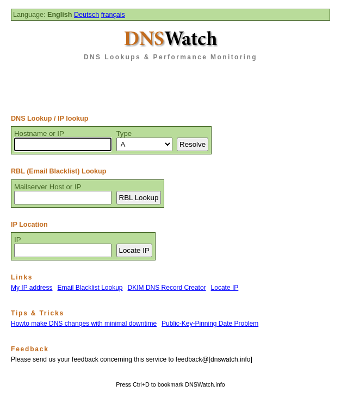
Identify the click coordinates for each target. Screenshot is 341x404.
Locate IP (225, 287)
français (113, 14)
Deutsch (86, 14)
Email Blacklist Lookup (89, 287)
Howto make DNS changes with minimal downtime (84, 323)
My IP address (31, 287)
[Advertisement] (171, 83)
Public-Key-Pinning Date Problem (210, 323)
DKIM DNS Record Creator (167, 287)
